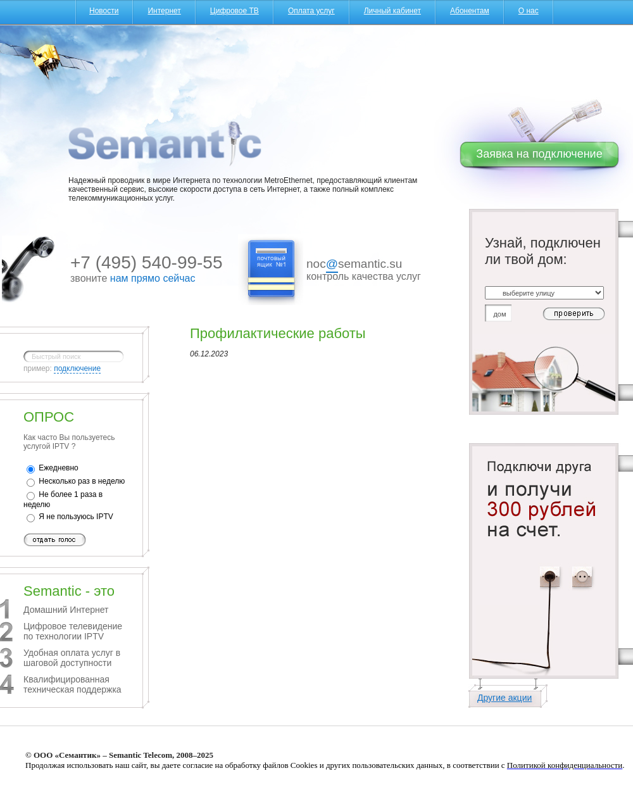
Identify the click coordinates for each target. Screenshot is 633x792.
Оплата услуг (311, 10)
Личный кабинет (392, 10)
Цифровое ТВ (234, 10)
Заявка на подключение (539, 154)
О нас (528, 10)
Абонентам (469, 10)
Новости (103, 10)
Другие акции (504, 698)
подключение (77, 368)
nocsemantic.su (354, 265)
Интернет (163, 10)
